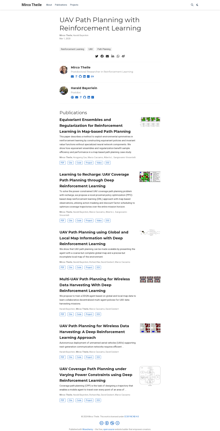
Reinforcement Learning (72, 49)
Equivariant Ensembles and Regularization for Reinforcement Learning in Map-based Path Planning (95, 125)
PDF (62, 163)
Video (99, 163)
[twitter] (97, 56)
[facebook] (102, 56)
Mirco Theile (32, 5)
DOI (107, 163)
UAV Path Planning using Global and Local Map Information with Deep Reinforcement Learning (93, 238)
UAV (91, 49)
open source (108, 429)
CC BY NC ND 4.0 (131, 416)
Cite (70, 163)
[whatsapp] (118, 56)
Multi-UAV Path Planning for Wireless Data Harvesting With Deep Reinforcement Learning (94, 285)
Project (89, 163)
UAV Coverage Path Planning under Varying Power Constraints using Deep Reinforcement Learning (95, 375)
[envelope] (107, 56)
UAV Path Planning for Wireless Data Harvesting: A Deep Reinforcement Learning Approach (94, 332)
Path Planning (104, 49)
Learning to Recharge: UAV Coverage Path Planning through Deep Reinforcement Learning (94, 180)
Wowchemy (87, 429)
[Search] (192, 5)
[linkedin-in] (113, 56)
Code (79, 163)
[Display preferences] (197, 5)
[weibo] (123, 56)
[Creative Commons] (110, 423)
